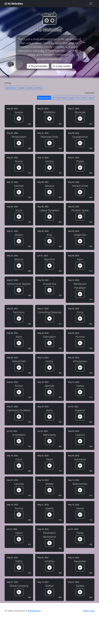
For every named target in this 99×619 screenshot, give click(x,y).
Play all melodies (37, 66)
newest (21, 88)
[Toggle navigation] (90, 3)
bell (53, 97)
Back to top (88, 610)
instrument (89, 93)
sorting (8, 83)
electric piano (44, 97)
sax (78, 97)
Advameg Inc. (34, 610)
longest (29, 88)
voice (91, 97)
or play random (62, 66)
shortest (38, 88)
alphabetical (11, 88)
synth (84, 97)
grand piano (62, 97)
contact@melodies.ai (49, 58)
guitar (72, 97)
